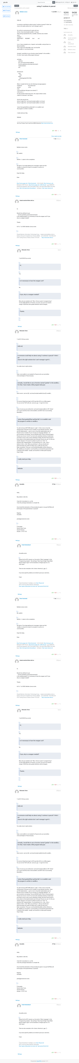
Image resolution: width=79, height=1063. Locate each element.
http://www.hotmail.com (47, 123)
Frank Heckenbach (26, 544)
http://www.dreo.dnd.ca (47, 237)
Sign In (67, 2)
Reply (18, 132)
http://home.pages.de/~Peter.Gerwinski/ (26, 183)
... (17, 151)
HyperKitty (39, 1061)
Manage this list (60, 2)
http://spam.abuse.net (47, 188)
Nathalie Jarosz (23, 11)
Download (7, 16)
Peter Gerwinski (23, 138)
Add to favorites (68, 24)
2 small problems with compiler (21, 8)
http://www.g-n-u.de (48, 183)
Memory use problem (73, 8)
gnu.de (5, 2)
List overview (6, 6)
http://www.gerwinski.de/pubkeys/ (28, 188)
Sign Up (73, 2)
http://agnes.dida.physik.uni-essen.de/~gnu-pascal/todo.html (33, 586)
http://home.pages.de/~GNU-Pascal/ (37, 185)
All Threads (6, 10)
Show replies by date (56, 136)
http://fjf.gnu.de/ (40, 583)
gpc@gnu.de (67, 17)
